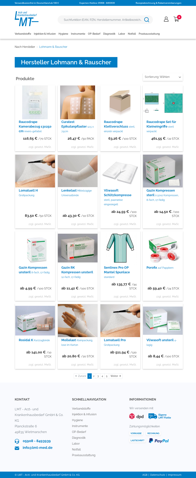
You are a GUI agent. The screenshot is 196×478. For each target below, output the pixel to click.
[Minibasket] (176, 19)
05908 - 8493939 (106, 2)
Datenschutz (157, 474)
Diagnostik (109, 33)
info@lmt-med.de (38, 447)
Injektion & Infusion (45, 33)
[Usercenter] (166, 19)
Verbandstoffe (23, 33)
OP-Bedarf (94, 33)
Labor (121, 33)
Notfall (132, 33)
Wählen (163, 77)
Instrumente (78, 33)
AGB (144, 474)
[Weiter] (115, 376)
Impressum (174, 474)
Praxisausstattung (149, 33)
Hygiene (63, 33)
